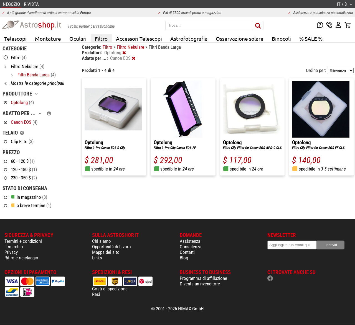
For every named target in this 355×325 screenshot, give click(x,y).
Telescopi (15, 38)
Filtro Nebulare (131, 47)
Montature (48, 38)
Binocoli (281, 38)
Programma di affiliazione (203, 278)
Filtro (101, 38)
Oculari (78, 38)
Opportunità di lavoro (111, 246)
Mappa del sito (106, 252)
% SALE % (311, 38)
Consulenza (190, 246)
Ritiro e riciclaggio (21, 257)
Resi (96, 294)
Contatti (187, 252)
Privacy (11, 252)
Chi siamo (101, 241)
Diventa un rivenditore (200, 284)
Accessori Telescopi (139, 38)
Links (97, 257)
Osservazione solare (239, 38)
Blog (184, 257)
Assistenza (190, 241)
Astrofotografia (188, 38)
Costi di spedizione (110, 289)
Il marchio (13, 246)
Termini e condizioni (23, 241)
